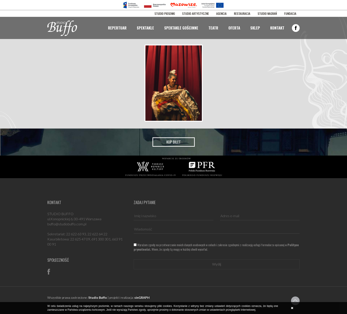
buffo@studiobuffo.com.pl (66, 224)
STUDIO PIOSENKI (164, 13)
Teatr (213, 28)
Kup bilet (173, 142)
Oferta (234, 28)
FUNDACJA (290, 13)
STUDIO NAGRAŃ (267, 13)
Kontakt (277, 28)
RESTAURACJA (242, 13)
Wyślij (216, 264)
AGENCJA (221, 13)
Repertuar (117, 28)
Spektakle (145, 28)
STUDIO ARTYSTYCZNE (195, 13)
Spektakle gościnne (181, 28)
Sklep (255, 28)
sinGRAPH (142, 297)
